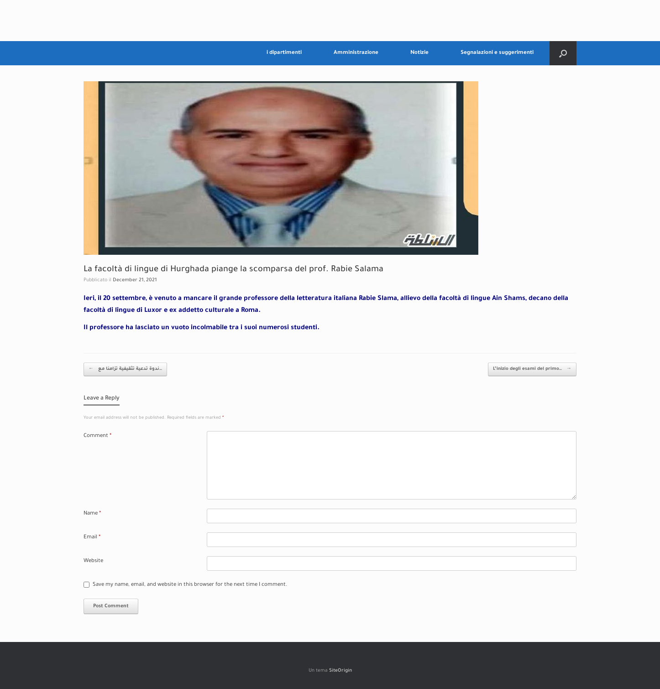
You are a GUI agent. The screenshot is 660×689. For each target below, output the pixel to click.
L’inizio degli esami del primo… (532, 369)
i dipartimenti (284, 53)
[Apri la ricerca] (563, 53)
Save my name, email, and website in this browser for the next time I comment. (190, 585)
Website (93, 561)
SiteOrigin (340, 670)
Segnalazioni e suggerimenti (497, 53)
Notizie (419, 53)
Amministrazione (356, 53)
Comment (97, 436)
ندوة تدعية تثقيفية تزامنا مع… (125, 369)
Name (92, 514)
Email (92, 538)
